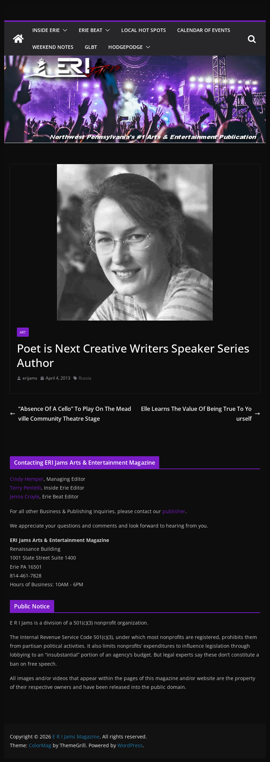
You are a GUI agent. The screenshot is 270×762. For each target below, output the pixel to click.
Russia (85, 378)
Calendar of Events (203, 30)
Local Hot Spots (143, 30)
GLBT (91, 47)
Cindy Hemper (27, 479)
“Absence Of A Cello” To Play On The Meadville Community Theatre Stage (70, 414)
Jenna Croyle (24, 496)
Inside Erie (46, 30)
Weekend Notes (52, 47)
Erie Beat (90, 30)
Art (23, 332)
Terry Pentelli (25, 487)
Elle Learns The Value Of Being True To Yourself (200, 414)
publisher (173, 511)
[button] (64, 30)
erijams (29, 378)
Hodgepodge (125, 47)
